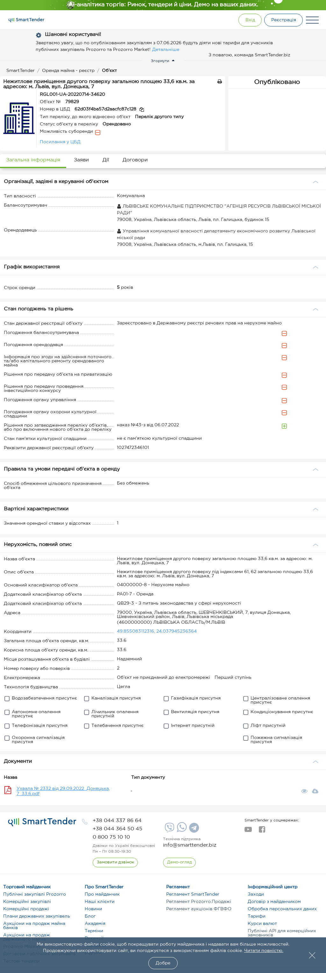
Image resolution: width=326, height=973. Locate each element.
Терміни (94, 931)
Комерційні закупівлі (27, 902)
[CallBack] (115, 862)
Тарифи (257, 916)
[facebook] (262, 831)
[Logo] (26, 20)
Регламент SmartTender (192, 894)
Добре (163, 963)
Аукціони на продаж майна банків (34, 926)
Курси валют (262, 924)
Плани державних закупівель (36, 916)
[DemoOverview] (179, 862)
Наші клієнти (100, 902)
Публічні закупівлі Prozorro (34, 894)
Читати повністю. (263, 951)
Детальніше (165, 50)
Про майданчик (102, 894)
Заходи (256, 894)
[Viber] (168, 830)
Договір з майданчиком (274, 902)
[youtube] (248, 831)
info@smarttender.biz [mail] (189, 845)
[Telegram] (193, 830)
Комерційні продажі (26, 909)
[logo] (42, 822)
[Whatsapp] (181, 831)
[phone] (117, 820)
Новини (93, 909)
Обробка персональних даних (282, 909)
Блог (90, 916)
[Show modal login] (248, 20)
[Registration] (283, 20)
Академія (95, 924)
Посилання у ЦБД (60, 142)
